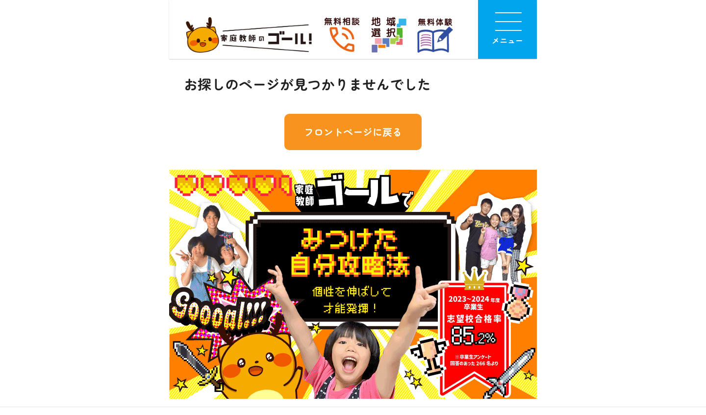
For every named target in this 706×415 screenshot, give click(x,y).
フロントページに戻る (353, 132)
